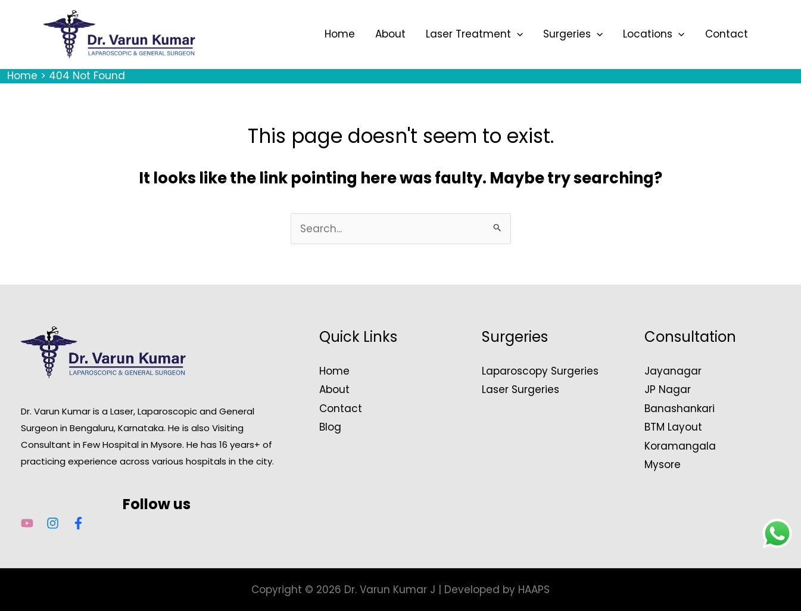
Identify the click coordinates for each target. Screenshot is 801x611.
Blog (330, 427)
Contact (726, 34)
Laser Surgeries (520, 389)
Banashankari (679, 408)
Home (340, 34)
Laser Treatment (474, 34)
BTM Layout (673, 427)
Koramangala (680, 446)
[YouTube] (27, 523)
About (390, 34)
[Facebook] (78, 523)
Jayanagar (673, 371)
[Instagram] (52, 523)
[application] (517, 34)
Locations (653, 34)
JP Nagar (667, 389)
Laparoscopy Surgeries (540, 371)
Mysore (662, 464)
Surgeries (573, 34)
